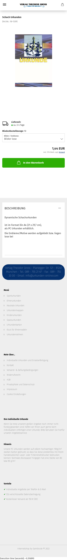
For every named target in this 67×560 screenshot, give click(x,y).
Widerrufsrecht (13, 375)
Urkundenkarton (14, 325)
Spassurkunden (14, 320)
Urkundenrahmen (15, 334)
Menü (4, 4)
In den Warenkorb (30, 162)
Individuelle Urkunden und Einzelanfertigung (27, 360)
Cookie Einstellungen (16, 394)
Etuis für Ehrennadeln (17, 329)
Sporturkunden (14, 296)
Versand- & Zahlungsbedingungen (22, 370)
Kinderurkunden (14, 315)
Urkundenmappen (15, 310)
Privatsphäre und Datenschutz (20, 384)
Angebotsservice (19, 433)
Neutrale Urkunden (15, 305)
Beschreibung (15, 208)
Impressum (12, 389)
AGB (8, 379)
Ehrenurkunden (14, 301)
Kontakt (10, 365)
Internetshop (23, 548)
